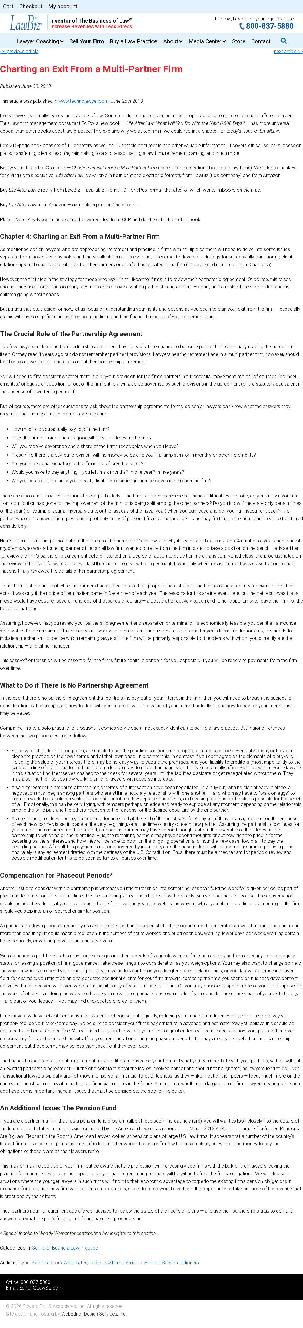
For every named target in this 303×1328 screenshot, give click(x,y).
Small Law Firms (143, 1263)
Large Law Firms (106, 1263)
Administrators (47, 1263)
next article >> (288, 51)
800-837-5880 (270, 26)
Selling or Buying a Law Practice (65, 1248)
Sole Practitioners (180, 1263)
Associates (75, 1263)
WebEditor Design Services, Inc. (94, 1314)
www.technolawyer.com (83, 101)
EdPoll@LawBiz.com (40, 1288)
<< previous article (19, 51)
